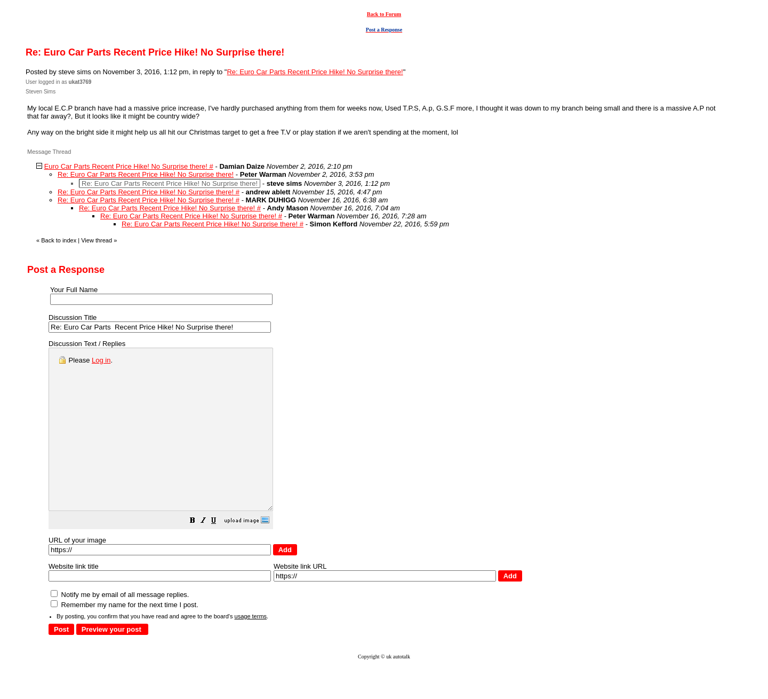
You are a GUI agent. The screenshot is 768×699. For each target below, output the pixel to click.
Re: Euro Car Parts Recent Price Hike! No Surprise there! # (148, 192)
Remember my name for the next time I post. (124, 637)
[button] (219, 554)
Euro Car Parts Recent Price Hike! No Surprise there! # (128, 166)
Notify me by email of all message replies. (120, 627)
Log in (101, 360)
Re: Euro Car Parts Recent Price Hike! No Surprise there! (315, 72)
